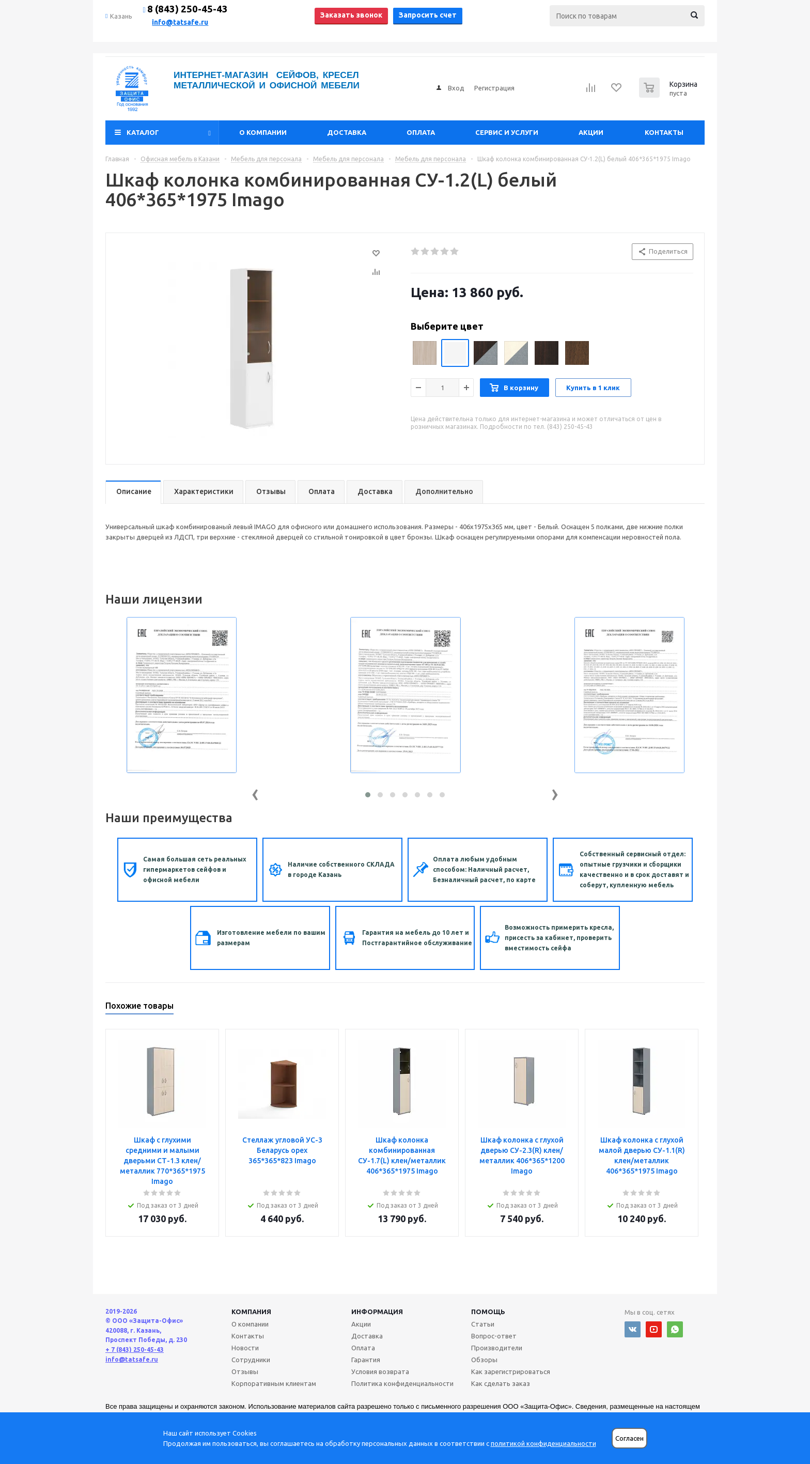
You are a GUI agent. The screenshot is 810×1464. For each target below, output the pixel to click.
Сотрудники (250, 1359)
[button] (368, 795)
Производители (496, 1347)
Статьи (482, 1324)
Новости (245, 1347)
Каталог (143, 132)
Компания (251, 1311)
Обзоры (484, 1359)
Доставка (346, 132)
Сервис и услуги (506, 132)
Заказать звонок (351, 15)
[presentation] (255, 792)
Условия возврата (380, 1371)
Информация (377, 1311)
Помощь (488, 1311)
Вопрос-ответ (494, 1335)
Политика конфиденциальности (402, 1383)
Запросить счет (428, 15)
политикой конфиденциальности (543, 1443)
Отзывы (244, 1371)
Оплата (421, 132)
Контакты (664, 132)
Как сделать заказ (500, 1383)
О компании (263, 132)
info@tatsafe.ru (180, 22)
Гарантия (365, 1359)
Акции (591, 132)
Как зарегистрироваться (510, 1371)
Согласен (629, 1438)
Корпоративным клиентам (273, 1383)
